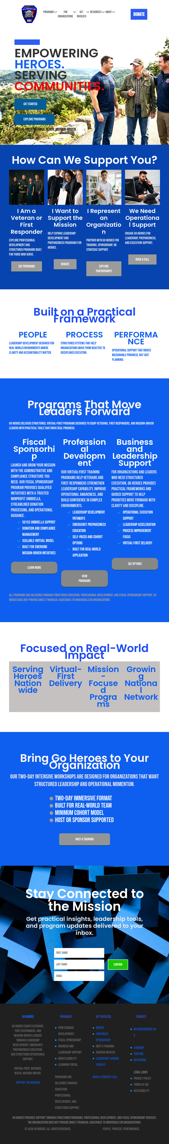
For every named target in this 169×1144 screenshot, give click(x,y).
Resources (97, 12)
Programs (50, 12)
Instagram (140, 1060)
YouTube (138, 1054)
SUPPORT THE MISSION (28, 1082)
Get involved (83, 14)
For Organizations (67, 14)
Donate (100, 1028)
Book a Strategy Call (105, 1077)
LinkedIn (139, 1048)
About (110, 12)
